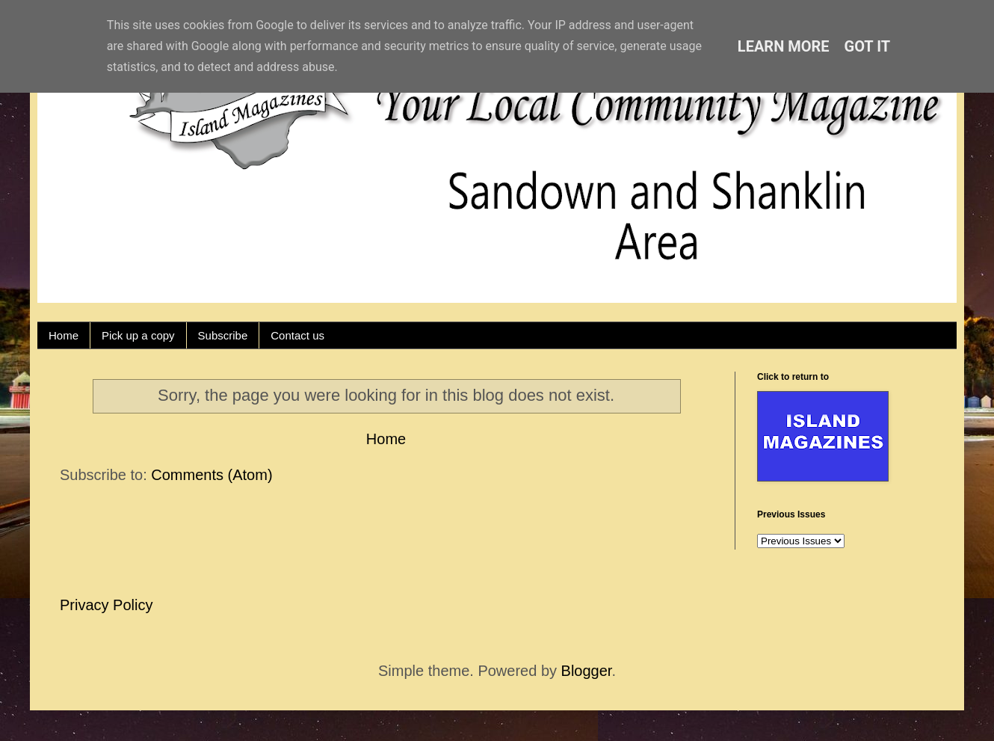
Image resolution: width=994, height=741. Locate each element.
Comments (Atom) (211, 475)
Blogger (586, 670)
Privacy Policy (106, 605)
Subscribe (223, 335)
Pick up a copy (138, 335)
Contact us (297, 335)
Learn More (784, 46)
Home (63, 335)
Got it (868, 46)
